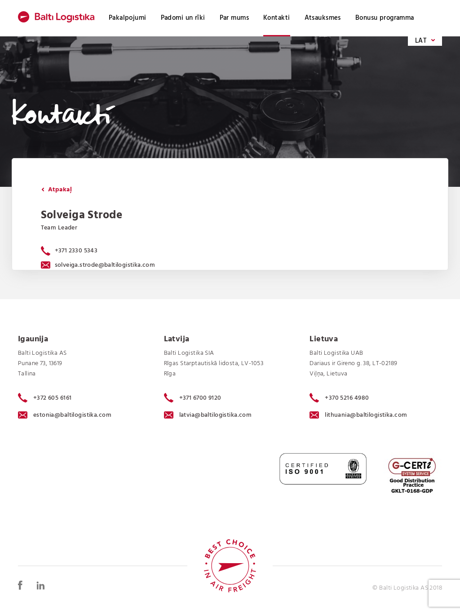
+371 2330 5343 (76, 251)
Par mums (234, 18)
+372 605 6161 (45, 398)
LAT (425, 41)
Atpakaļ (56, 190)
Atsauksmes (323, 18)
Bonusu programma (384, 18)
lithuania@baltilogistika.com (358, 415)
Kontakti (276, 18)
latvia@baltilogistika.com (208, 415)
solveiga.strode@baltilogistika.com (98, 265)
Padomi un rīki (183, 18)
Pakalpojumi (127, 18)
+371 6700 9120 (192, 398)
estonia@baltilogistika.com (64, 415)
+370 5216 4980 (339, 398)
